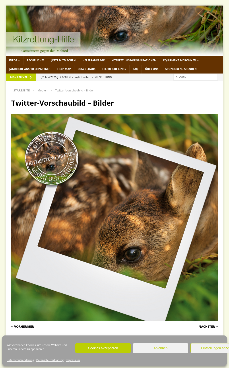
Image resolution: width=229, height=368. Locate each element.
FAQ (135, 69)
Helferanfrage (93, 60)
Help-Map (64, 69)
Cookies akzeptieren (103, 348)
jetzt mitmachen (63, 60)
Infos (13, 60)
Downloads (86, 69)
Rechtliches (35, 60)
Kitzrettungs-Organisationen (134, 60)
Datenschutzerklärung (20, 360)
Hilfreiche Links (114, 69)
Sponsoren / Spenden (181, 69)
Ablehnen (160, 348)
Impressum (73, 360)
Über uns (151, 69)
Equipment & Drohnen (179, 60)
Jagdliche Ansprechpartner (29, 69)
